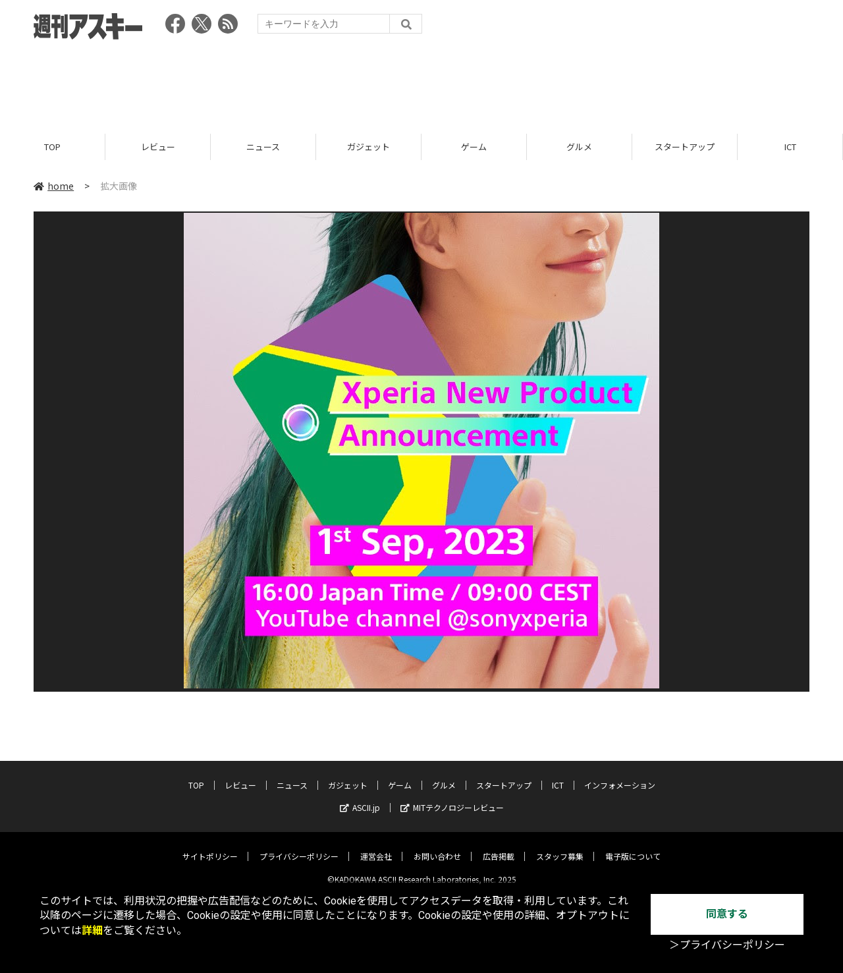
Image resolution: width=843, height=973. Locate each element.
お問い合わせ (437, 846)
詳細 (92, 930)
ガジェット (368, 146)
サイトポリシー (210, 846)
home (54, 185)
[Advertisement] (421, 82)
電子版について (633, 846)
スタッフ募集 (560, 846)
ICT (790, 146)
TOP (52, 146)
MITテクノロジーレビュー (452, 797)
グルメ (579, 146)
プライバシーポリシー (299, 846)
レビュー (158, 146)
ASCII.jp (360, 797)
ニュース (263, 146)
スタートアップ (685, 146)
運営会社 (376, 846)
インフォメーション (619, 775)
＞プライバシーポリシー (727, 945)
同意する (727, 914)
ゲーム (474, 146)
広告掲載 (498, 846)
